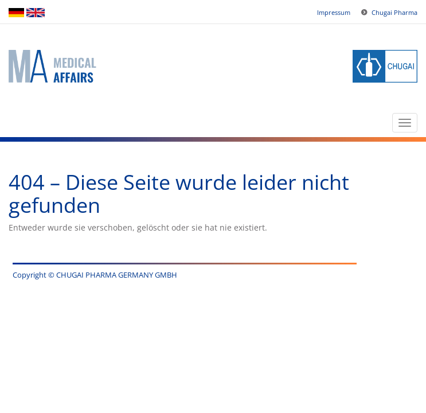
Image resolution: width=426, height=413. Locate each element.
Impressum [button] (333, 12)
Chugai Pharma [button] (394, 12)
